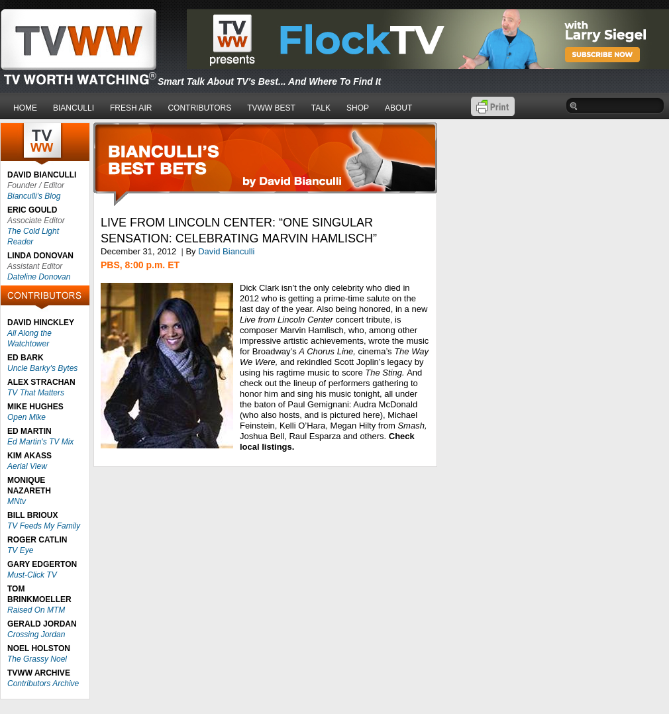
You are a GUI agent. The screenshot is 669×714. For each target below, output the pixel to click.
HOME (25, 108)
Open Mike (26, 417)
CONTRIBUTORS (199, 108)
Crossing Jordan (36, 634)
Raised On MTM (36, 610)
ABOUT (398, 108)
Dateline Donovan (38, 276)
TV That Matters (35, 392)
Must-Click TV (32, 575)
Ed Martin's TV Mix (40, 441)
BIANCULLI (73, 108)
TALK (321, 108)
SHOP (357, 108)
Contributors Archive (43, 683)
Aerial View (27, 466)
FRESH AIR (131, 108)
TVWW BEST (271, 108)
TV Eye (20, 550)
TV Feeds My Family (43, 526)
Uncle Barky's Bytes (42, 368)
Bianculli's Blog (33, 196)
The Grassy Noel (37, 659)
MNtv (16, 501)
